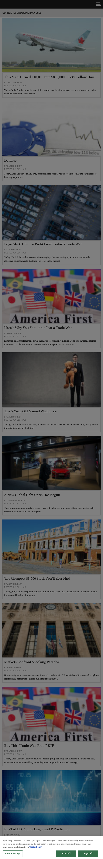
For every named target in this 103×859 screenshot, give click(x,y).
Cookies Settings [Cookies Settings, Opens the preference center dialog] (12, 855)
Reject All (88, 855)
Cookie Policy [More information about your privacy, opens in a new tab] (35, 848)
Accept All (66, 855)
